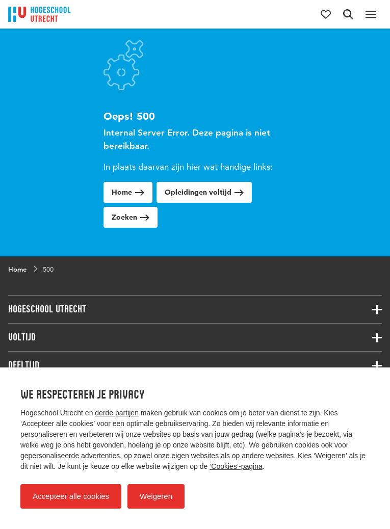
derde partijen (117, 413)
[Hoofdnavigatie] (370, 14)
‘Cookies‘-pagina (236, 466)
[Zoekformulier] (348, 14)
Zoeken (130, 217)
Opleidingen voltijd (204, 192)
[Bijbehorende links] (195, 309)
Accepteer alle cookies (71, 496)
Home (128, 192)
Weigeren (156, 496)
